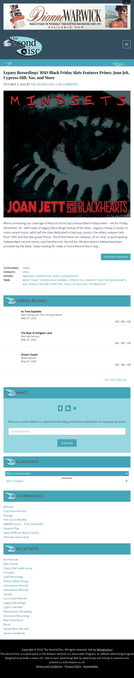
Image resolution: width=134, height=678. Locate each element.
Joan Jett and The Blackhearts (106, 280)
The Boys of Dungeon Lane (36, 333)
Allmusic (8, 506)
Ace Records (10, 559)
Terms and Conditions (49, 666)
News (26, 268)
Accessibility (91, 666)
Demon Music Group (16, 581)
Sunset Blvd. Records (16, 628)
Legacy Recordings (14, 602)
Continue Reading (116, 256)
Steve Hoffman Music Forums (21, 532)
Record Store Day (51, 284)
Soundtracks (70, 276)
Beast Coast (31, 280)
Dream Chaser (29, 354)
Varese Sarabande (14, 633)
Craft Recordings (13, 576)
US (116, 321)
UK (123, 321)
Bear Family (10, 564)
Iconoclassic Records (15, 585)
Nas (25, 284)
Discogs (8, 515)
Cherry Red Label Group (17, 568)
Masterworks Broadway (17, 611)
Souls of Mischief (75, 284)
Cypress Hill (76, 280)
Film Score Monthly (15, 519)
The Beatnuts (97, 284)
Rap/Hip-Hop (43, 276)
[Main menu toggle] (127, 44)
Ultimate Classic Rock (16, 537)
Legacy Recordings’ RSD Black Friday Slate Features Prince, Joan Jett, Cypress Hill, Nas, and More (66, 75)
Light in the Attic (13, 607)
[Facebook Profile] (60, 408)
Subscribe (67, 443)
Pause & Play (11, 528)
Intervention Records (16, 590)
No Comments (68, 84)
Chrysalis (8, 572)
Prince (33, 284)
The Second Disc (43, 84)
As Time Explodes (31, 311)
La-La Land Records (15, 598)
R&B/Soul (29, 276)
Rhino (6, 624)
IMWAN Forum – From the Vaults (23, 524)
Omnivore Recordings (16, 616)
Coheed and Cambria (53, 280)
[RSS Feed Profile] (68, 408)
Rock (56, 276)
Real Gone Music (13, 620)
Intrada (7, 594)
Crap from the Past (14, 511)
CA (129, 321)
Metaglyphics (104, 649)
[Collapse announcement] (126, 2)
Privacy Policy (73, 666)
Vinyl (26, 272)
